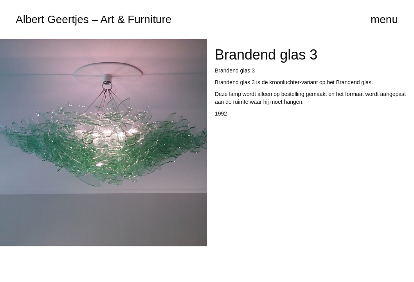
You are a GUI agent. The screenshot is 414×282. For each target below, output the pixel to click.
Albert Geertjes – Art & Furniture (93, 19)
